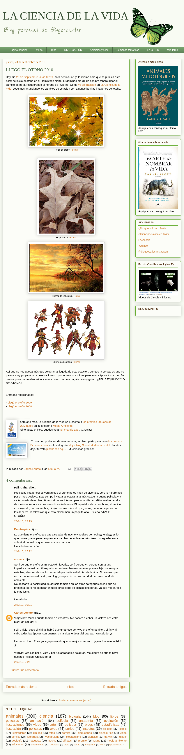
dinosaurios (106, 732)
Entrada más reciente (21, 687)
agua (66, 744)
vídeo (37, 724)
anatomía (86, 721)
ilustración (13, 728)
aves (53, 728)
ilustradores (19, 732)
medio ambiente (117, 740)
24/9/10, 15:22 (23, 551)
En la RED (153, 49)
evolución (111, 721)
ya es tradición (87, 84)
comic (123, 728)
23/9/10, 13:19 (23, 521)
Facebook (144, 240)
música (52, 740)
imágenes (90, 744)
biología (75, 716)
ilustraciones (15, 724)
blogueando (84, 732)
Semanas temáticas (127, 49)
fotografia (33, 736)
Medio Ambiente (63, 425)
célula (77, 744)
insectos (88, 728)
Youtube (143, 245)
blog (96, 716)
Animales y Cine (99, 49)
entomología (37, 744)
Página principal (19, 49)
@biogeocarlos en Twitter (152, 228)
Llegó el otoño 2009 (20, 402)
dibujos (37, 732)
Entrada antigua (115, 687)
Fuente (74, 150)
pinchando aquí (69, 429)
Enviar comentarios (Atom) (75, 700)
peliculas (35, 728)
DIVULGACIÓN (73, 49)
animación (37, 721)
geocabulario (115, 744)
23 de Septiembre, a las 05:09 (34, 77)
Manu (96, 740)
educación (18, 744)
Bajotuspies (22, 529)
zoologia (54, 744)
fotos (52, 732)
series (70, 728)
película (62, 721)
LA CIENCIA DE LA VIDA (65, 16)
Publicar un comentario (24, 670)
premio (82, 740)
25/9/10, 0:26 (22, 661)
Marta (39, 49)
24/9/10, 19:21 (23, 604)
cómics (66, 732)
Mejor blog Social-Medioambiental (89, 445)
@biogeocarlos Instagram (153, 251)
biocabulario (73, 736)
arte (53, 724)
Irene (53, 49)
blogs (89, 724)
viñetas (67, 740)
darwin (108, 736)
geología (17, 740)
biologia (107, 728)
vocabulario (52, 736)
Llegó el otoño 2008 (20, 406)
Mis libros (172, 49)
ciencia (46, 716)
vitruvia (19, 559)
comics (16, 736)
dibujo (123, 736)
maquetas (35, 740)
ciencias (93, 736)
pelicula (70, 724)
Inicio (70, 687)
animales (15, 716)
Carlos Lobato (23, 612)
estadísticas (110, 724)
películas (12, 721)
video (123, 732)
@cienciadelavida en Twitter (154, 234)
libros (114, 716)
